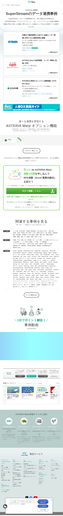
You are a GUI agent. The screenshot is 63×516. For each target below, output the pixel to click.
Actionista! (20, 251)
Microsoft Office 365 (29, 268)
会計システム (44, 283)
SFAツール (21, 275)
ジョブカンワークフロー (34, 281)
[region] (29, 506)
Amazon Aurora (45, 251)
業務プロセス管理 (48, 244)
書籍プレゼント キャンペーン (29, 477)
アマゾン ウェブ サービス (48, 279)
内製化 (36, 244)
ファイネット (54, 281)
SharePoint (27, 275)
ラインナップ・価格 (5, 473)
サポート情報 (54, 479)
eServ (28, 258)
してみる (30, 191)
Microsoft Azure (52, 266)
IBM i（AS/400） (43, 262)
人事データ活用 (30, 244)
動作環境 (3, 476)
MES (36, 266)
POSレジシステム (35, 272)
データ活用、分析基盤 (27, 242)
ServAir (57, 273)
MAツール (15, 266)
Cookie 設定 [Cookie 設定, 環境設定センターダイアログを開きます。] (43, 509)
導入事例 (7, 5)
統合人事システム (17, 287)
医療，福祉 (51, 231)
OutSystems (55, 270)
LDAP (30, 264)
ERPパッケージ (22, 258)
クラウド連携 (39, 240)
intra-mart (15, 264)
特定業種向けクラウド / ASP (48, 285)
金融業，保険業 (16, 237)
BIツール (15, 255)
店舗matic (33, 285)
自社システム (25, 287)
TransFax (52, 277)
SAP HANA (44, 273)
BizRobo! (55, 253)
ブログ (2, 479)
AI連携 (14, 240)
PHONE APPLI (19, 272)
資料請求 (20, 377)
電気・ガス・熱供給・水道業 (27, 237)
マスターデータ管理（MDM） (19, 244)
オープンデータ (16, 281)
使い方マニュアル (44, 207)
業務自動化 (23, 246)
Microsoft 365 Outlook (43, 266)
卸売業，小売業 (16, 233)
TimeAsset (46, 277)
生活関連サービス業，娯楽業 (28, 235)
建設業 (49, 233)
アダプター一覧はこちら (31, 151)
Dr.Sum (29, 256)
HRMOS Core (26, 262)
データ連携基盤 (43, 242)
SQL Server (15, 277)
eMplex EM (56, 256)
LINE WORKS (36, 264)
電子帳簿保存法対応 (46, 246)
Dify (21, 256)
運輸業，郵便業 (49, 235)
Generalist (48, 258)
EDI (25, 240)
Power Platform (43, 272)
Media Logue (26, 266)
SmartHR (42, 275)
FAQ (2, 478)
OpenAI (30, 270)
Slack (37, 275)
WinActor (32, 279)
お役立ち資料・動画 (5, 481)
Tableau (37, 277)
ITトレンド (41, 481)
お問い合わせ (54, 377)
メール (25, 283)
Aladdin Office (37, 251)
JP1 (19, 264)
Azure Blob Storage (38, 253)
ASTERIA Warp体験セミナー (29, 472)
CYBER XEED (16, 256)
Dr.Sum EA (34, 256)
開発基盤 (39, 246)
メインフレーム (32, 283)
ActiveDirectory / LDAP (28, 251)
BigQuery (45, 253)
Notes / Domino (16, 270)
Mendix (32, 266)
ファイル (15, 283)
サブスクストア (24, 281)
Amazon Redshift (16, 253)
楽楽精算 (38, 285)
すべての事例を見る (31, 295)
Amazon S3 (24, 253)
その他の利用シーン (17, 242)
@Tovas (15, 251)
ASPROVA (30, 253)
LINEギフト (43, 264)
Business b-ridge (30, 255)
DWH (39, 256)
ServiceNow (15, 275)
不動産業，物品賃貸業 (31, 231)
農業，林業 (42, 235)
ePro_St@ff (15, 258)
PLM (29, 272)
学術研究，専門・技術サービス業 (28, 233)
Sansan (29, 273)
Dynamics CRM (45, 256)
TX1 (14, 279)
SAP (33, 273)
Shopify (33, 275)
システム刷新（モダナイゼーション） (51, 240)
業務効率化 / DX (16, 246)
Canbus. (37, 255)
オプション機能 (4, 468)
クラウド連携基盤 (16, 475)
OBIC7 (22, 270)
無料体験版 (25, 464)
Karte (22, 264)
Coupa (56, 255)
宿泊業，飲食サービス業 (42, 233)
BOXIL (40, 484)
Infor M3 (50, 262)
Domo (25, 256)
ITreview (40, 479)
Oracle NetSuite (48, 270)
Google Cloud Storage (17, 260)
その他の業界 (22, 231)
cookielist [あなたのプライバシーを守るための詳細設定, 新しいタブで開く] (23, 503)
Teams (41, 277)
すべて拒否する (42, 506)
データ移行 (36, 242)
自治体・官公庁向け (17, 486)
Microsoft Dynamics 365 (18, 268)
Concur (52, 255)
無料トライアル (31, 377)
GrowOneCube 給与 (17, 262)
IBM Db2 (37, 262)
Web (28, 279)
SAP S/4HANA (51, 273)
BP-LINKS (23, 255)
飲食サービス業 (38, 237)
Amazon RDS (52, 251)
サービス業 (15, 231)
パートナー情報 (54, 464)
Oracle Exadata (40, 270)
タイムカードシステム (45, 281)
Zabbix (40, 279)
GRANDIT (53, 260)
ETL (33, 240)
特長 (2, 466)
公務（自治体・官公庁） (42, 231)
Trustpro (57, 277)
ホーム (3, 5)
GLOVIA (53, 258)
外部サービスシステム (18, 285)
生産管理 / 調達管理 (31, 246)
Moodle (42, 268)
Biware (50, 253)
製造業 (37, 235)
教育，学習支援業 (17, 235)
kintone (26, 264)
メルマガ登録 (4, 492)
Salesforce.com (22, 273)
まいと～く (20, 283)
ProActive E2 (50, 272)
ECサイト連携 (20, 240)
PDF (14, 272)
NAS (51, 268)
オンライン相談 (42, 377)
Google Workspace (28, 260)
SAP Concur (37, 273)
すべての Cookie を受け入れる (43, 501)
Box (19, 255)
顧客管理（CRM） (17, 248)
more (58, 384)
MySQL (47, 268)
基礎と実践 (37, 207)
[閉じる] (51, 499)
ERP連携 (29, 240)
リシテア (38, 283)
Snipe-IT (47, 275)
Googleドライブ (46, 260)
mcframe (20, 266)
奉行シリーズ (27, 285)
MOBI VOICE (37, 268)
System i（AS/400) (30, 277)
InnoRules (55, 262)
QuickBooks (15, 273)
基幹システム (51, 283)
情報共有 (41, 244)
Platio (25, 272)
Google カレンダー (37, 260)
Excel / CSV (33, 258)
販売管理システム (33, 287)
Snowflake (52, 275)
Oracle (34, 270)
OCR (26, 270)
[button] (5, 506)
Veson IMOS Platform (20, 279)
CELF (41, 255)
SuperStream (22, 277)
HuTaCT (32, 262)
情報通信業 (55, 233)
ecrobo (51, 256)
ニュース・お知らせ (5, 490)
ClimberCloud (47, 255)
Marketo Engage (50, 264)
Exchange (40, 258)
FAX (44, 258)
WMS (36, 279)
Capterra (40, 482)
